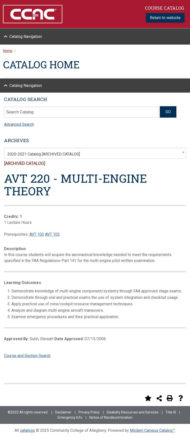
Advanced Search (19, 124)
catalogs (27, 430)
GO (168, 111)
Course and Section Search (27, 355)
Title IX (171, 412)
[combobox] (95, 153)
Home (7, 51)
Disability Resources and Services (133, 412)
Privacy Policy (89, 412)
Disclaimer (63, 412)
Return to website (165, 17)
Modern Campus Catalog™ (152, 430)
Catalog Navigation (25, 36)
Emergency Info (70, 417)
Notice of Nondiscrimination (110, 417)
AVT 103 (36, 234)
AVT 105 (52, 234)
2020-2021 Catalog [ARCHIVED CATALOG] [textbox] (43, 154)
